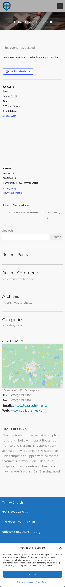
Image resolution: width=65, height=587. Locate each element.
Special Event (9, 116)
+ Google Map (9, 188)
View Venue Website (12, 193)
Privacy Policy (41, 582)
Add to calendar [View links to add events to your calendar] (19, 71)
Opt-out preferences (25, 582)
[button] (60, 547)
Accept (32, 574)
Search (7, 230)
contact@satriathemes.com (30, 405)
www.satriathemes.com (28, 410)
